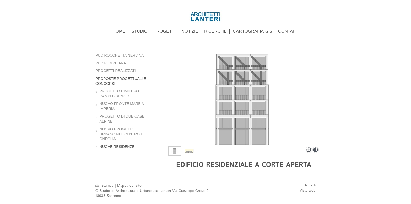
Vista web (308, 190)
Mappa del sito (129, 185)
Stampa (105, 185)
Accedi (310, 185)
